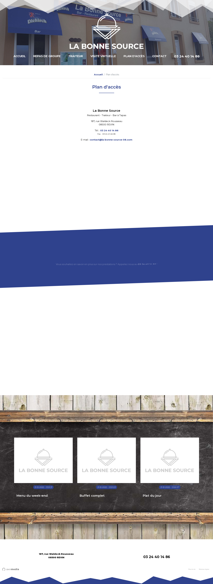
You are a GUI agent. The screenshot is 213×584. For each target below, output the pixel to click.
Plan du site (192, 569)
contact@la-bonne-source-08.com (111, 139)
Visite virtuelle (103, 56)
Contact (159, 56)
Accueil (20, 56)
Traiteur (75, 56)
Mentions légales (204, 569)
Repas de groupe (47, 56)
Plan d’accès (134, 56)
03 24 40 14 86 (186, 56)
